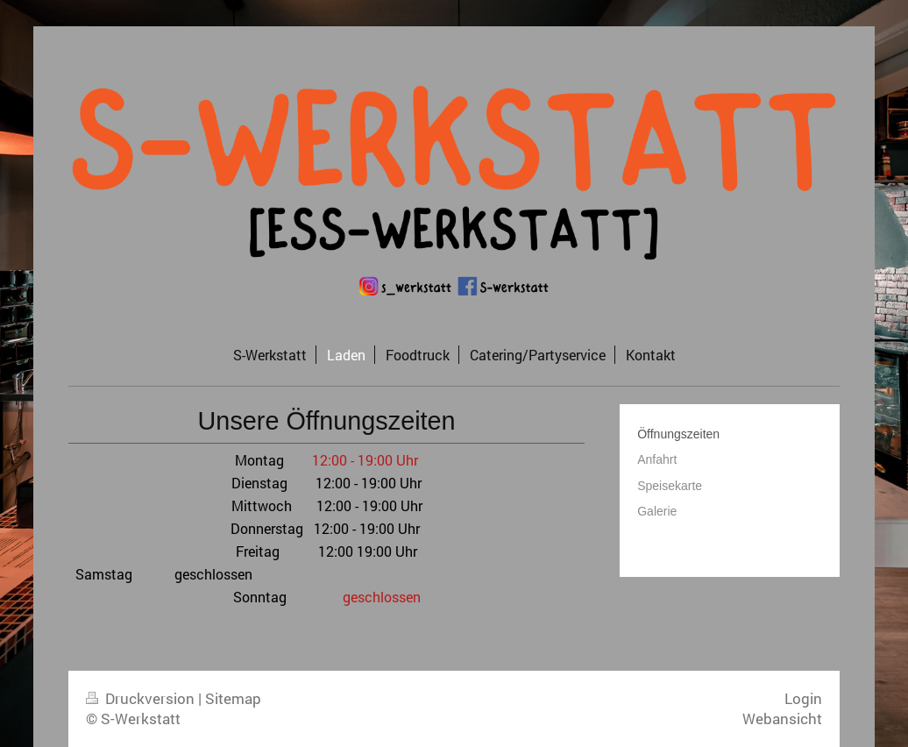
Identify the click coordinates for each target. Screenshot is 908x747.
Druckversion (142, 698)
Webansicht (782, 718)
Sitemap (233, 698)
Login (803, 698)
